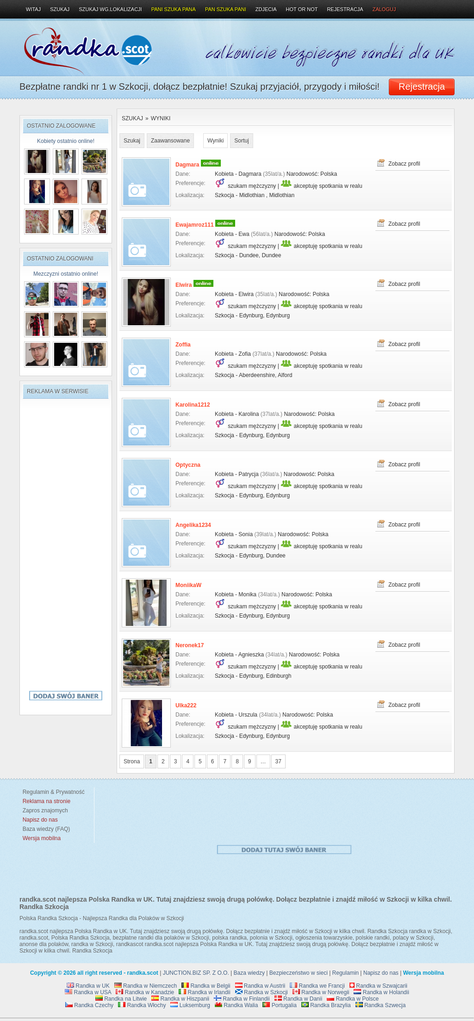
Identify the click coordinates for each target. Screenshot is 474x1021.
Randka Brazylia (326, 1005)
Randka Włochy (142, 1005)
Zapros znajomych (45, 810)
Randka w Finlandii (242, 999)
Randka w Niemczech (145, 986)
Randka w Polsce (353, 999)
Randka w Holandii (381, 992)
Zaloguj (384, 9)
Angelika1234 (193, 525)
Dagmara (187, 164)
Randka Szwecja (381, 1005)
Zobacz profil (404, 164)
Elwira (183, 285)
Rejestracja (345, 9)
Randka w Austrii (260, 986)
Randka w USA (88, 992)
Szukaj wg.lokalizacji (110, 9)
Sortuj (241, 140)
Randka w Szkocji (261, 992)
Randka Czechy (89, 1005)
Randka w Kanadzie (145, 992)
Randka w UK (88, 986)
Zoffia (183, 344)
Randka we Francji (317, 986)
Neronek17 (189, 645)
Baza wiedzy (249, 973)
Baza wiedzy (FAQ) (44, 829)
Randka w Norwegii (321, 992)
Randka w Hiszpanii (180, 999)
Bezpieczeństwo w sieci (298, 973)
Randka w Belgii (205, 986)
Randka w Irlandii (204, 992)
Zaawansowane (170, 140)
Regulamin (345, 973)
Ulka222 (185, 705)
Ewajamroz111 (194, 225)
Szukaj (132, 118)
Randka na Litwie (121, 999)
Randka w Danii (298, 999)
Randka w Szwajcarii (378, 986)
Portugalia (279, 1005)
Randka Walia (236, 1005)
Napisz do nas (381, 973)
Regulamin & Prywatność (52, 792)
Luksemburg (190, 1005)
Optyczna (187, 465)
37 (278, 761)
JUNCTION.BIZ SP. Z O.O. (196, 973)
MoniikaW (188, 585)
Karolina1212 (192, 405)
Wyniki (161, 118)
